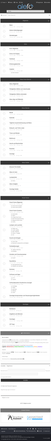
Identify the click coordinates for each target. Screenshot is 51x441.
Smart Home (25, 198)
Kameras (11, 269)
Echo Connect (15, 72)
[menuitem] (10, 2)
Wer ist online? (5, 337)
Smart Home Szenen (16, 207)
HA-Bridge (14, 286)
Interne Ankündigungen (15, 30)
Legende (3, 431)
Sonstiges (25, 304)
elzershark (19, 359)
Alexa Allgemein (13, 84)
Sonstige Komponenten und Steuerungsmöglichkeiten (24, 295)
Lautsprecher (13, 177)
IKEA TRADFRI (15, 231)
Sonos (13, 180)
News (11, 25)
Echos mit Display (14, 53)
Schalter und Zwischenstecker (17, 254)
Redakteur (40, 346)
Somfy (13, 221)
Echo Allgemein (13, 48)
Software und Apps (14, 274)
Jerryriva (8, 353)
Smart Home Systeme (15, 210)
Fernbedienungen (14, 246)
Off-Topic (12, 324)
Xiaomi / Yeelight (15, 233)
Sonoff (13, 257)
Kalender (11, 117)
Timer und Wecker (14, 133)
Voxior (13, 292)
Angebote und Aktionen (16, 314)
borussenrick (14, 359)
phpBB (48, 438)
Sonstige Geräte (13, 189)
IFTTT (13, 278)
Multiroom (12, 138)
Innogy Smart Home (16, 217)
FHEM (13, 287)
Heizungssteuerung (16, 264)
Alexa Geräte (25, 162)
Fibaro (13, 215)
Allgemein (25, 20)
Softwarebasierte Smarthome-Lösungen (20, 282)
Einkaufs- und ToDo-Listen (16, 128)
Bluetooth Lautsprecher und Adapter (20, 243)
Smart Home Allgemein (15, 202)
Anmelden (3, 365)
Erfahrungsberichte (14, 64)
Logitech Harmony (16, 249)
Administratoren (10, 346)
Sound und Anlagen (15, 238)
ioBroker (13, 290)
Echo (25, 44)
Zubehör (11, 69)
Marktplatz (12, 309)
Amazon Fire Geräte (15, 167)
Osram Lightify (15, 230)
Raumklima (12, 261)
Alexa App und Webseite (16, 99)
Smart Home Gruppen (16, 205)
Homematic (14, 214)
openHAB (14, 289)
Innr (12, 234)
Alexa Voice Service (25, 79)
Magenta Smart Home (16, 220)
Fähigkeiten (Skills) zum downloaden (19, 89)
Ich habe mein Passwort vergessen (9, 386)
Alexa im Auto (13, 172)
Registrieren (9, 365)
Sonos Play (14, 241)
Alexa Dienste (25, 108)
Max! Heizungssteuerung (17, 218)
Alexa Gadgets (13, 184)
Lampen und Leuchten (15, 225)
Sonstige (11, 154)
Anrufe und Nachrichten (16, 143)
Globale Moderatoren (19, 346)
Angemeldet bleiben (6, 377)
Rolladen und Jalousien (17, 266)
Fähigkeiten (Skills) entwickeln (18, 94)
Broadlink (14, 251)
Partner (35, 346)
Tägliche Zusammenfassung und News (20, 123)
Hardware (12, 59)
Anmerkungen (13, 35)
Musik (11, 112)
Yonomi (13, 279)
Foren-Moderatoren (28, 346)
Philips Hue (14, 228)
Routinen (11, 148)
